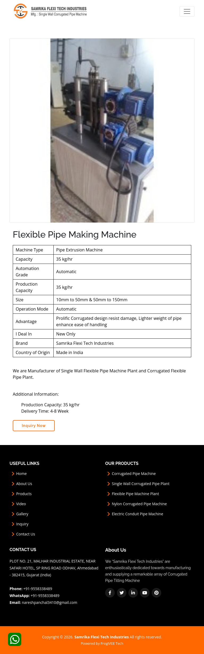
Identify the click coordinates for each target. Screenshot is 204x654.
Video (21, 504)
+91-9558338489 (37, 588)
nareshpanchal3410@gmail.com (49, 602)
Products (24, 494)
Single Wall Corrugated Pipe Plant (140, 484)
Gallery (22, 514)
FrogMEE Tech (112, 643)
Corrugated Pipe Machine (134, 474)
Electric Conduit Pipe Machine (137, 514)
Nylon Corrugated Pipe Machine (139, 504)
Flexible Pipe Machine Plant (135, 494)
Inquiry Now (34, 426)
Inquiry (22, 524)
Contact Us (25, 534)
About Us (24, 484)
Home (21, 474)
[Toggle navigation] (187, 11)
